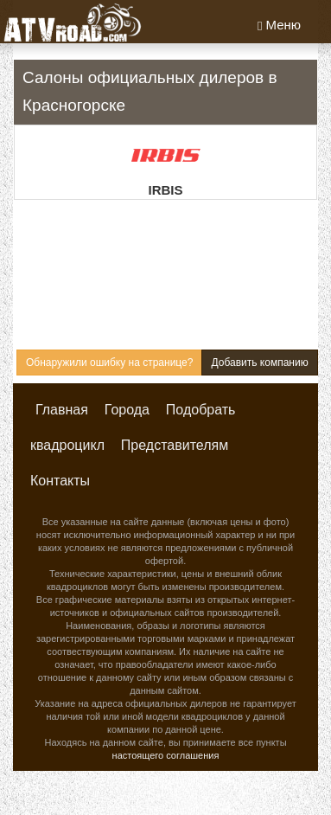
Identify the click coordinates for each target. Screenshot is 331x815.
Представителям (174, 445)
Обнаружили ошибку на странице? (109, 362)
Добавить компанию (259, 362)
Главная (61, 409)
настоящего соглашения (166, 755)
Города (127, 409)
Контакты (60, 480)
